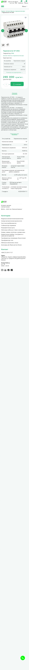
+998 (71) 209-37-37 (7, 252)
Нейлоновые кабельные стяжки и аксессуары (13, 230)
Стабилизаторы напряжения (8, 225)
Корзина (26, 3)
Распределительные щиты (8, 227)
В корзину (17, 84)
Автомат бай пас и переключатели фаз (15, 11)
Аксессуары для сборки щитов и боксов (11, 245)
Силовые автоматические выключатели (11, 221)
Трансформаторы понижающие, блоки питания (13, 238)
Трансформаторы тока (7, 240)
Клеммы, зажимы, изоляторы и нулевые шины (13, 232)
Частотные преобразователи (8, 223)
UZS (10, 3)
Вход (16, 3)
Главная (3, 11)
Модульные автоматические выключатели (12, 218)
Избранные (20, 3)
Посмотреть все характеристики (14, 72)
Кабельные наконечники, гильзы (9, 242)
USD (13, 3)
